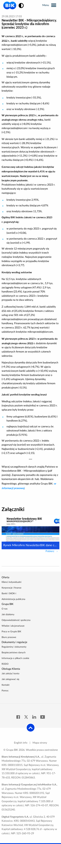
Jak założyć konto (10, 673)
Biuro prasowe (9, 637)
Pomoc (5, 691)
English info (20, 742)
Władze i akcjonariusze (13, 626)
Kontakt (5, 685)
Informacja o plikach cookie (15, 658)
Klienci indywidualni (11, 582)
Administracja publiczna (13, 599)
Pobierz (52, 551)
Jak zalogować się (10, 679)
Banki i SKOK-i (9, 593)
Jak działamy (8, 614)
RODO (5, 664)
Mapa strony (40, 742)
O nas (4, 609)
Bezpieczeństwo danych (14, 652)
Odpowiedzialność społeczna (16, 620)
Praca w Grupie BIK (11, 631)
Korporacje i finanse (11, 588)
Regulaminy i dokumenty (14, 647)
